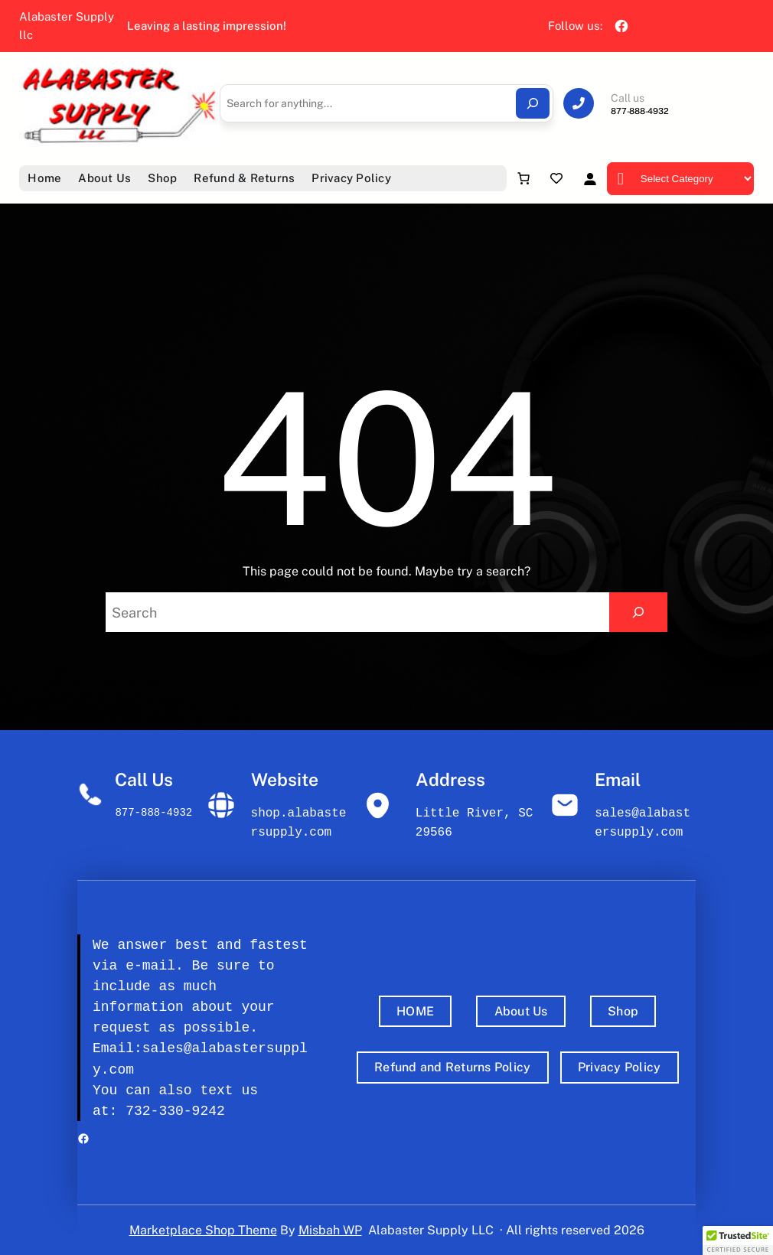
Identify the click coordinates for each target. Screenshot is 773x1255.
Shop (623, 1011)
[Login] (589, 178)
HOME (415, 1011)
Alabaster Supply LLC (431, 1230)
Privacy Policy (619, 1067)
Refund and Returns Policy (452, 1067)
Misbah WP (330, 1230)
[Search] (533, 103)
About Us (521, 1011)
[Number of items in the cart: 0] (523, 178)
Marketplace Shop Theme (203, 1230)
